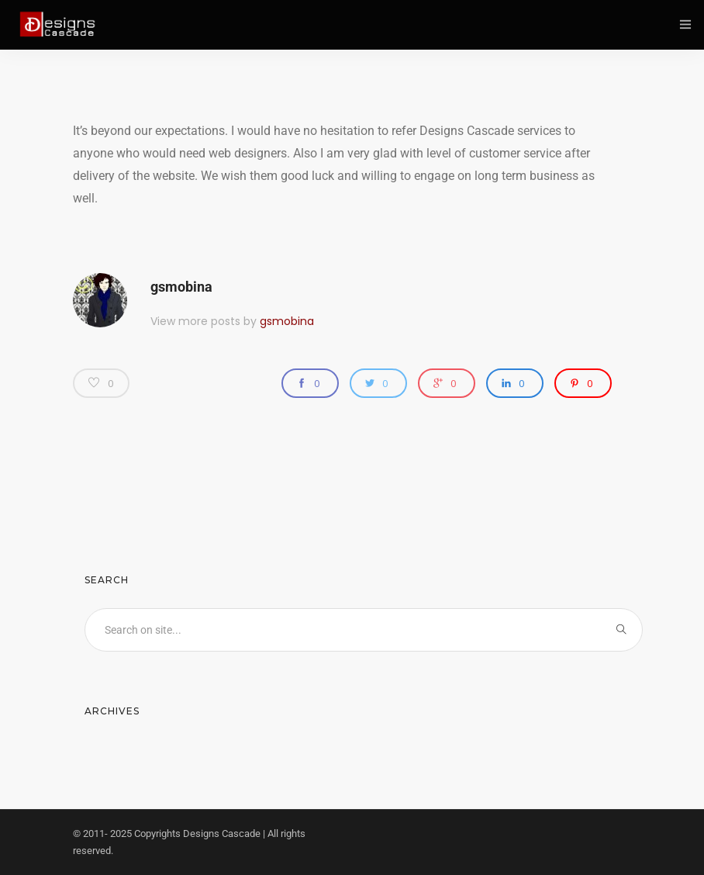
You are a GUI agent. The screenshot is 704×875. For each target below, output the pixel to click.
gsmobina (181, 286)
